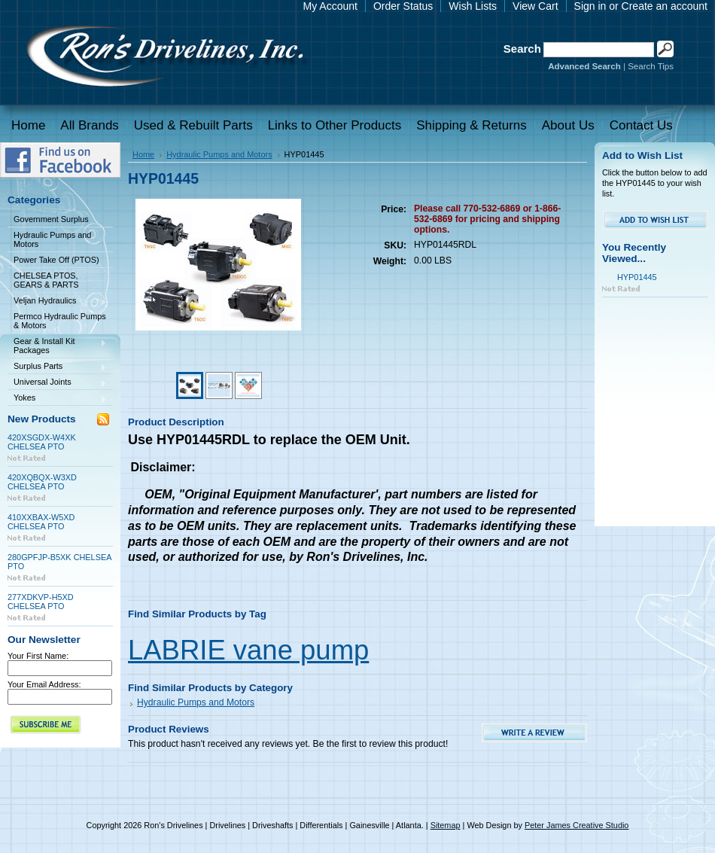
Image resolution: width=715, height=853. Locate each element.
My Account (330, 6)
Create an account (664, 6)
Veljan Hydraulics (57, 301)
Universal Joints (57, 382)
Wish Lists (473, 6)
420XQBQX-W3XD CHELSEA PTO (42, 482)
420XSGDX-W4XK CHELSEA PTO (42, 442)
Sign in (590, 6)
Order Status (403, 6)
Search (522, 48)
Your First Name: (38, 655)
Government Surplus (51, 219)
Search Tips (651, 66)
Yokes (57, 398)
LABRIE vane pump (248, 650)
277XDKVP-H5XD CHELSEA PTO (41, 602)
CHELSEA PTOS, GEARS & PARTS (46, 280)
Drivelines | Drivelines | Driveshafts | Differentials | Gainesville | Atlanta (164, 58)
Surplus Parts (57, 367)
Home (143, 154)
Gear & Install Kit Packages (57, 346)
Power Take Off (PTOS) (56, 259)
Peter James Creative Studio (576, 825)
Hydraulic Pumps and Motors (52, 239)
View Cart (535, 6)
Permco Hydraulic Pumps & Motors (60, 321)
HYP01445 (637, 277)
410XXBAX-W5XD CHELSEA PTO (41, 522)
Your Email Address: (44, 684)
